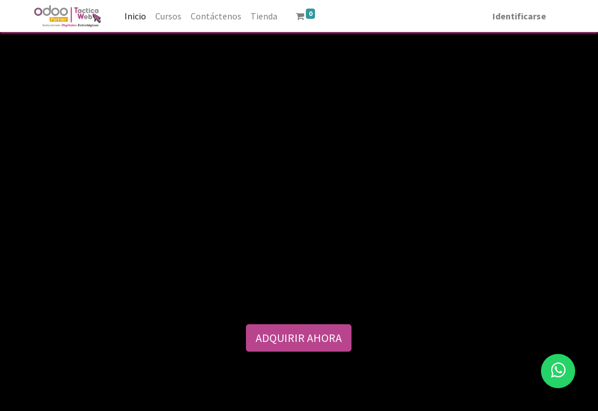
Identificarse (519, 16)
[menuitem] (135, 16)
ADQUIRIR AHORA (299, 338)
